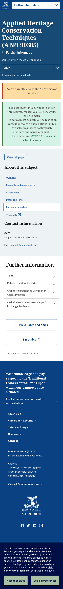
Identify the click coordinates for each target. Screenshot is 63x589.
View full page (15, 157)
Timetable (17, 216)
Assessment (12, 192)
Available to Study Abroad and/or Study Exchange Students (29, 304)
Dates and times (15, 199)
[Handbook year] (31, 68)
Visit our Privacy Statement (28, 569)
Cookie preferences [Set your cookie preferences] (45, 580)
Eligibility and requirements (20, 184)
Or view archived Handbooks (17, 74)
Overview (11, 177)
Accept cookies (16, 580)
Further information (16, 206)
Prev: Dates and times (33, 325)
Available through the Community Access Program (26, 292)
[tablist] (36, 5)
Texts (10, 275)
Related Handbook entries (22, 283)
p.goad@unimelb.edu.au (24, 245)
